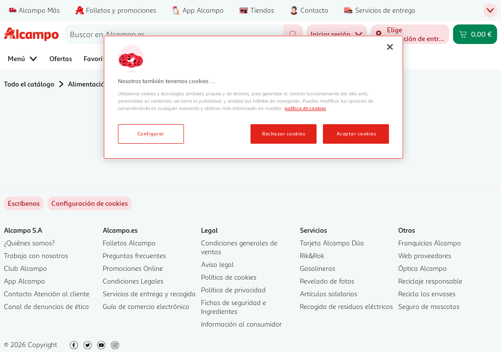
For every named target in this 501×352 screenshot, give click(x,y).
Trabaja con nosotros (36, 255)
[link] (89, 203)
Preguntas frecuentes (134, 255)
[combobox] (174, 34)
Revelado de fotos (327, 281)
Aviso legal (217, 264)
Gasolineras (317, 268)
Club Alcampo (25, 268)
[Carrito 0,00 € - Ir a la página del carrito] (475, 34)
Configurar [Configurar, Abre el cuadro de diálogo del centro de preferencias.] (150, 133)
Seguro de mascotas (428, 306)
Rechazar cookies (283, 133)
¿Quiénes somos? (29, 243)
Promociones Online (133, 268)
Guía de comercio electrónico (146, 306)
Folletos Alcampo (129, 243)
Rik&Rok (312, 255)
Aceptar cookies (356, 133)
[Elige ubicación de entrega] (410, 34)
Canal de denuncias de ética (46, 306)
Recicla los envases (426, 293)
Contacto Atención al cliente (47, 293)
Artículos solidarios (328, 293)
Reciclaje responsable (430, 281)
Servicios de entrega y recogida (149, 293)
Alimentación (88, 84)
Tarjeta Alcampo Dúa (332, 243)
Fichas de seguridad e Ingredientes (233, 306)
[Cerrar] (390, 47)
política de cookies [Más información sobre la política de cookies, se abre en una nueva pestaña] (305, 108)
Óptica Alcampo (422, 268)
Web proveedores (424, 255)
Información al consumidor (241, 324)
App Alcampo (24, 281)
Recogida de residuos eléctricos (346, 306)
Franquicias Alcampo (429, 243)
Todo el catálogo (29, 84)
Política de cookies (228, 277)
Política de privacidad (233, 290)
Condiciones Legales (133, 281)
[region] (253, 97)
